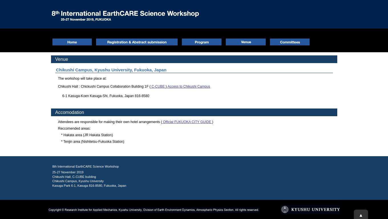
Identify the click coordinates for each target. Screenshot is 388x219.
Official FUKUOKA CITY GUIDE (187, 122)
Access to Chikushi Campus (188, 87)
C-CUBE (158, 87)
